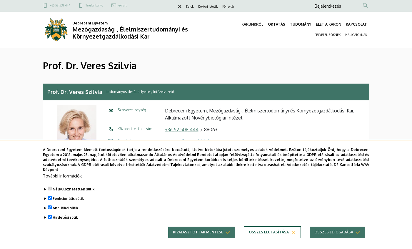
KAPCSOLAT (356, 24)
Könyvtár (228, 6)
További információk (62, 183)
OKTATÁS (276, 24)
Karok (190, 6)
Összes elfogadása (333, 240)
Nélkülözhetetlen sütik (73, 197)
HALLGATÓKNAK (356, 34)
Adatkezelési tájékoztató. (310, 172)
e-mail (122, 5)
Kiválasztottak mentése (198, 240)
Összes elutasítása (269, 240)
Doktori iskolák (208, 6)
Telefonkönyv (94, 5)
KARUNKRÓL (252, 24)
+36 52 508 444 (60, 5)
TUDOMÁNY (300, 24)
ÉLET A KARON (328, 24)
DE (179, 6)
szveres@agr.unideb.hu (189, 141)
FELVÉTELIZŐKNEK (328, 34)
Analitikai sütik (65, 215)
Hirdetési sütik (65, 225)
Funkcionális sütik (68, 206)
